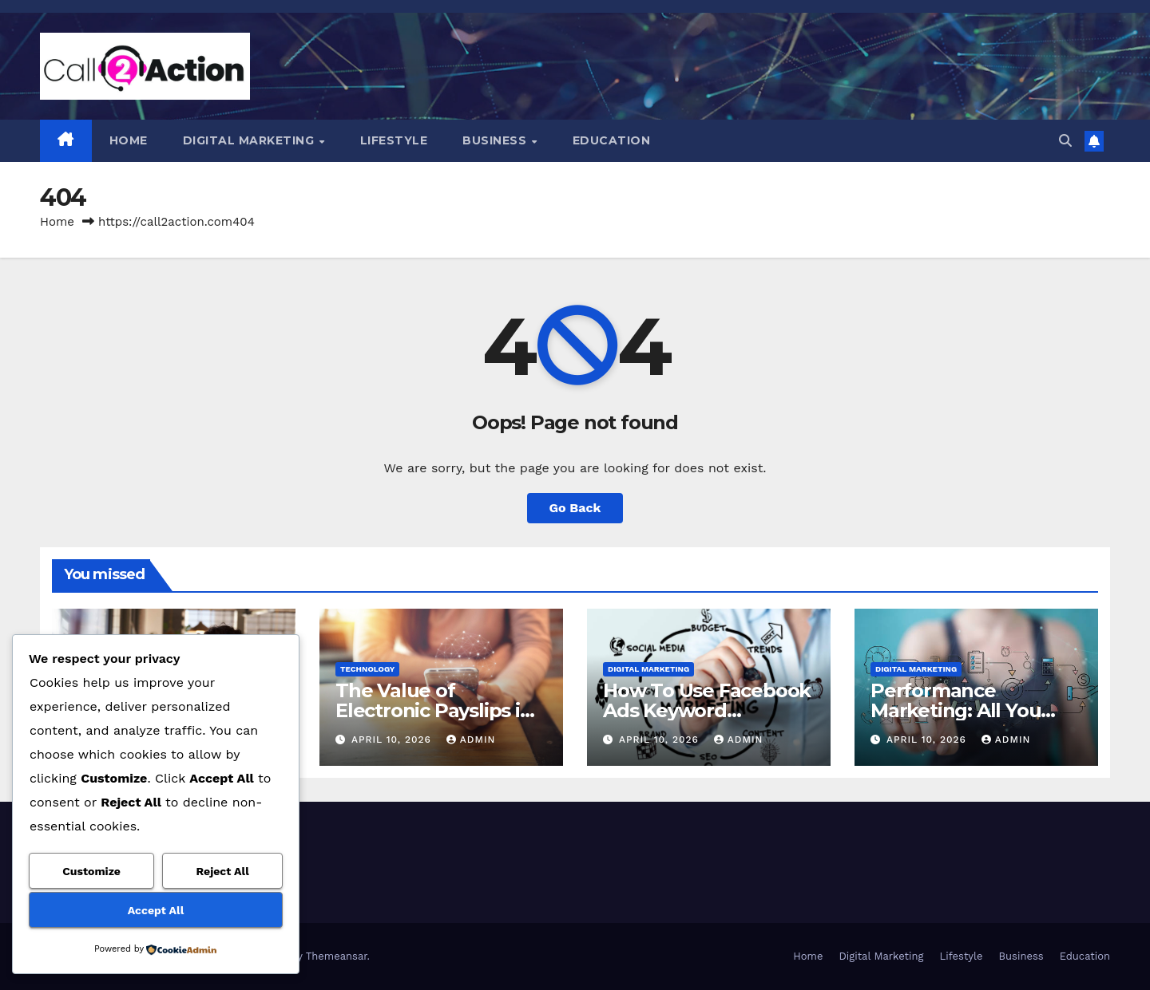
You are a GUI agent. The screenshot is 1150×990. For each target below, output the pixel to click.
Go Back (575, 507)
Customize (91, 871)
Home (128, 140)
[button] (1065, 140)
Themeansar (336, 956)
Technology (367, 669)
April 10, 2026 (393, 739)
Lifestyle (394, 140)
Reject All (222, 871)
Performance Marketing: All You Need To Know (955, 710)
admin (471, 739)
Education (612, 140)
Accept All (156, 910)
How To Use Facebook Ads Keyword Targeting (707, 710)
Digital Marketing (250, 140)
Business (496, 140)
